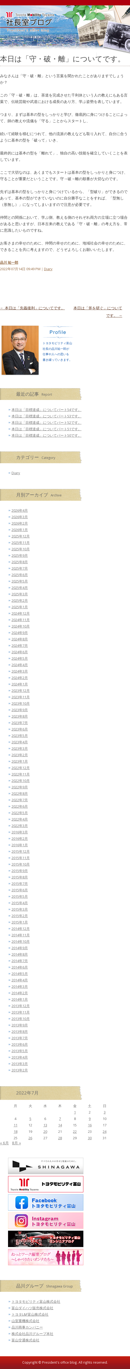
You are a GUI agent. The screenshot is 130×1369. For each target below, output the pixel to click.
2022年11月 (21, 774)
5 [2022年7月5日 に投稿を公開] (30, 1118)
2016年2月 (20, 838)
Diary (48, 268)
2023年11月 (21, 697)
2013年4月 (20, 1057)
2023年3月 (20, 748)
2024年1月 (20, 684)
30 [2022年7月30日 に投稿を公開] (90, 1138)
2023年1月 (20, 761)
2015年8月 (20, 877)
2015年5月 (20, 896)
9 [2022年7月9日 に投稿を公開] (90, 1118)
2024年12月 (21, 613)
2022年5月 (20, 812)
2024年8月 (20, 639)
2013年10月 (21, 1018)
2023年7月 (20, 722)
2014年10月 (21, 941)
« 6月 (4, 1142)
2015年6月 (20, 890)
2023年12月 (21, 690)
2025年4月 (20, 587)
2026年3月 (20, 516)
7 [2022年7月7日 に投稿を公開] (60, 1118)
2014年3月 (20, 986)
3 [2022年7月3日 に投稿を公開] (105, 1112)
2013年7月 (20, 1038)
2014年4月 (20, 980)
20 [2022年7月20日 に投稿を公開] (45, 1131)
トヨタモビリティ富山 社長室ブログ (24, 29)
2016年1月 (20, 845)
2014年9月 (20, 947)
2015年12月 (21, 851)
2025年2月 (20, 600)
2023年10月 (21, 703)
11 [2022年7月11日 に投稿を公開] (15, 1125)
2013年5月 (20, 1050)
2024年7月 (20, 645)
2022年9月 (20, 787)
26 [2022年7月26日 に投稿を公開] (30, 1138)
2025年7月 (20, 568)
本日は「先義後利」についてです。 (32, 307)
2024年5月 (20, 658)
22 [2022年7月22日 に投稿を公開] (75, 1131)
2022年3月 (20, 825)
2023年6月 (20, 729)
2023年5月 (20, 735)
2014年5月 (20, 973)
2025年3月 (20, 594)
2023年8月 (20, 716)
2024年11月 (21, 619)
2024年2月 (20, 677)
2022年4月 (20, 819)
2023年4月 (20, 742)
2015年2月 (20, 915)
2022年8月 (20, 793)
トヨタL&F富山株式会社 (30, 1314)
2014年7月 (20, 960)
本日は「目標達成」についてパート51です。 (46, 428)
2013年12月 (21, 1005)
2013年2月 (20, 1070)
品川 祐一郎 (9, 262)
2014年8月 (20, 954)
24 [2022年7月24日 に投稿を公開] (104, 1131)
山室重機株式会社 (25, 1320)
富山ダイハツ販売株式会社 (32, 1307)
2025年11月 (21, 542)
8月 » (16, 1142)
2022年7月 (20, 799)
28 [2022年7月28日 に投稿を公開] (60, 1138)
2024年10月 (21, 626)
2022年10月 (21, 780)
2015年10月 (21, 864)
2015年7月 (20, 883)
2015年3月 (20, 909)
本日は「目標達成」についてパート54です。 (46, 409)
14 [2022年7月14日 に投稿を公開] (60, 1125)
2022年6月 (20, 806)
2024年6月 (20, 652)
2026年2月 (20, 523)
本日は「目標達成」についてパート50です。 (46, 435)
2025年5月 (20, 581)
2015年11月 (21, 857)
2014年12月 (21, 928)
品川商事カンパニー (27, 1327)
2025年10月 (21, 549)
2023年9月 (20, 709)
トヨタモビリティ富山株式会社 (36, 1301)
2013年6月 (20, 1044)
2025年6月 (20, 574)
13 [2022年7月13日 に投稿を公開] (45, 1125)
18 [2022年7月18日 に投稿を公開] (15, 1131)
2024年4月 (20, 664)
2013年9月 (20, 1025)
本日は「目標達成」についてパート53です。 (46, 416)
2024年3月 (20, 671)
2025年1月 (20, 606)
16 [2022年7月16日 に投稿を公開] (90, 1125)
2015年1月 (20, 922)
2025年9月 (20, 555)
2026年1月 (20, 529)
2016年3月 (20, 832)
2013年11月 (21, 1012)
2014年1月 (20, 999)
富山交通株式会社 (25, 1340)
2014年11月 (21, 935)
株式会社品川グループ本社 (32, 1333)
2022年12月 (21, 767)
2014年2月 (20, 992)
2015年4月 (20, 902)
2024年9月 (20, 632)
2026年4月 (20, 510)
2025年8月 (20, 561)
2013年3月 (20, 1063)
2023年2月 (20, 754)
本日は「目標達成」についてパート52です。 (46, 422)
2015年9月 (20, 870)
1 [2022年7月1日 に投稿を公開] (75, 1112)
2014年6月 (20, 967)
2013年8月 (20, 1031)
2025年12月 (21, 536)
